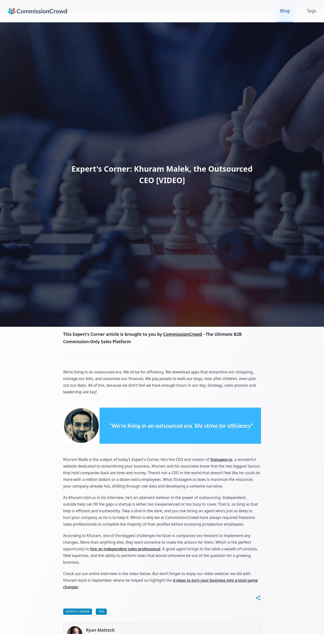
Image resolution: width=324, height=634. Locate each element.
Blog (285, 11)
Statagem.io (221, 459)
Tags (311, 11)
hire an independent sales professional (125, 548)
